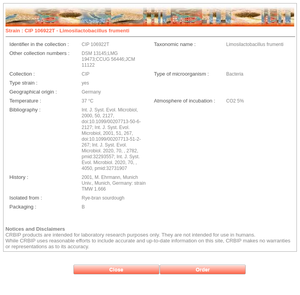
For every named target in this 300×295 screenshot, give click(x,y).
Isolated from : (25, 198)
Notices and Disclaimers (35, 229)
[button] (116, 269)
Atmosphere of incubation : (184, 101)
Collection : (22, 74)
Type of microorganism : (181, 74)
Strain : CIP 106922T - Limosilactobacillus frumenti (67, 31)
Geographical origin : (33, 92)
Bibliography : (25, 110)
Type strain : (23, 83)
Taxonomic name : (175, 44)
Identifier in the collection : (39, 44)
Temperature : (25, 101)
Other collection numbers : (39, 53)
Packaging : (22, 207)
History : (18, 177)
